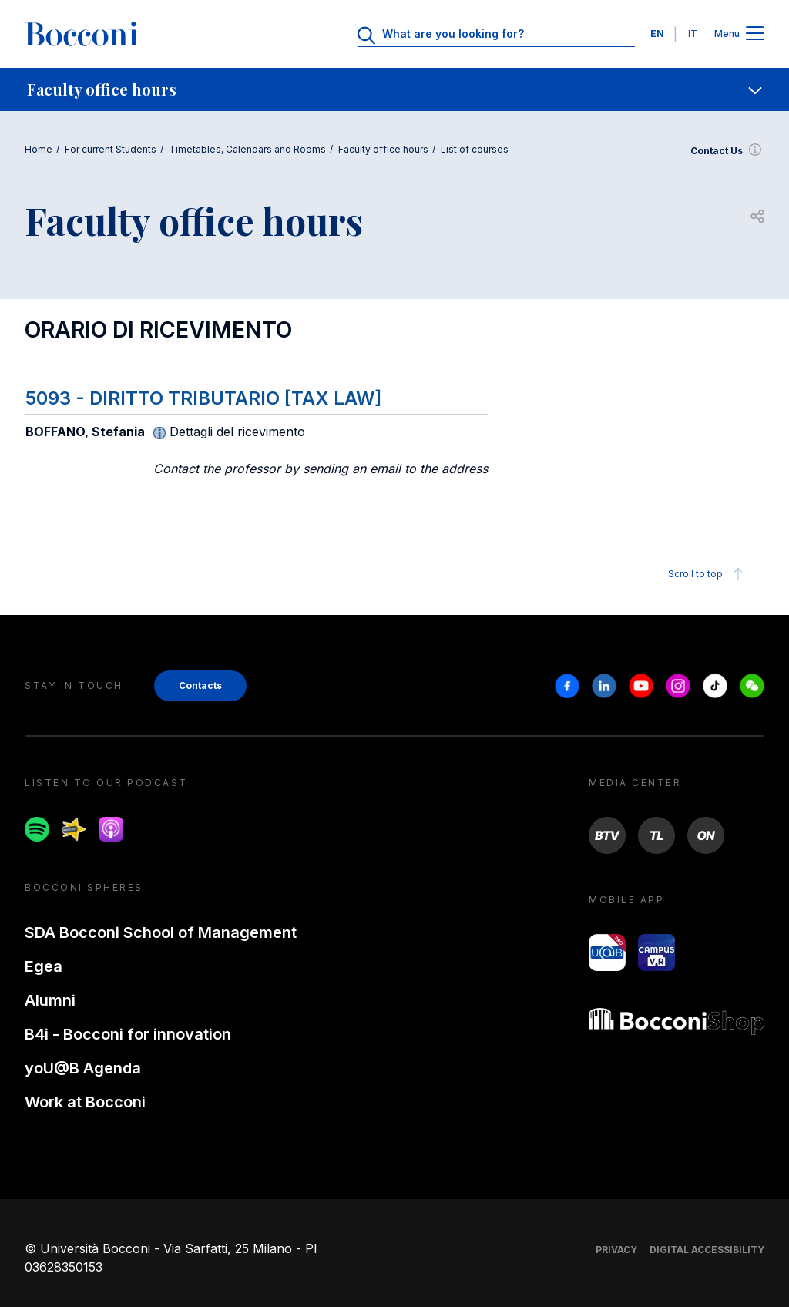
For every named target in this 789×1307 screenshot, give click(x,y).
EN (657, 33)
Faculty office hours (383, 149)
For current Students (110, 149)
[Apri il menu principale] (755, 34)
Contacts (200, 685)
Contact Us (727, 151)
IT (692, 33)
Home (38, 149)
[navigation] (394, 89)
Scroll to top (707, 574)
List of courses (475, 149)
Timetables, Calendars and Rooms (247, 149)
